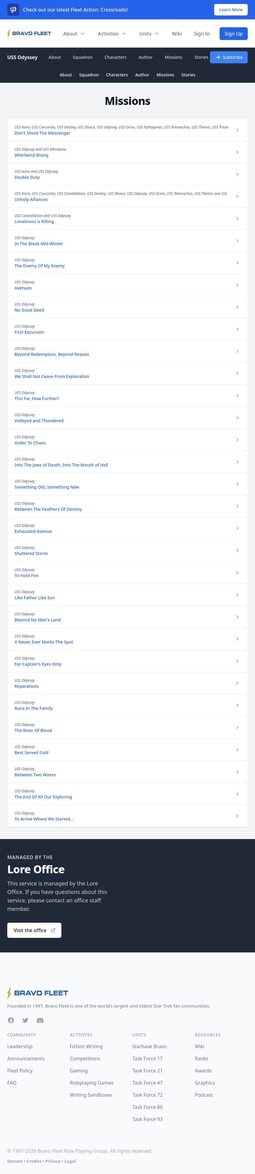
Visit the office (35, 930)
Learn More (231, 9)
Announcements (25, 1058)
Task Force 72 (147, 1095)
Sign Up (234, 33)
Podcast (204, 1095)
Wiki (177, 33)
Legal (70, 1161)
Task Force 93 (147, 1119)
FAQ (11, 1082)
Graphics (205, 1082)
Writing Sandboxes (91, 1095)
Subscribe (229, 57)
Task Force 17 (147, 1058)
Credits (33, 1161)
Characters (115, 57)
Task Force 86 (147, 1107)
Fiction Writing (86, 1046)
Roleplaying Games (91, 1082)
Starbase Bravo (149, 1046)
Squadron (83, 57)
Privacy (52, 1161)
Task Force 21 (147, 1070)
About (54, 57)
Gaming (79, 1070)
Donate (15, 1161)
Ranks (201, 1058)
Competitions (85, 1058)
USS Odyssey (22, 57)
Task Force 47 (147, 1082)
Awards (203, 1070)
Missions (173, 57)
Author (146, 57)
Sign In (202, 33)
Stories (201, 57)
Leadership (19, 1046)
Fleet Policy (20, 1070)
